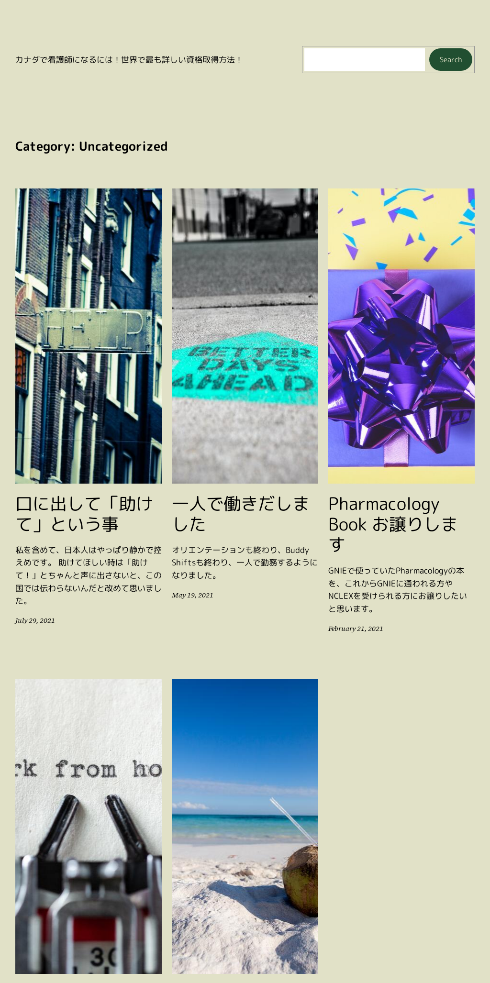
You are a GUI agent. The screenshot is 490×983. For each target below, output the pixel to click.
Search (451, 60)
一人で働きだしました (241, 513)
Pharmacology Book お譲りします (393, 524)
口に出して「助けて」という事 (84, 513)
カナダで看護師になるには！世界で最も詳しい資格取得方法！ (129, 59)
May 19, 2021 (191, 595)
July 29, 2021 (34, 620)
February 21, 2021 (354, 628)
